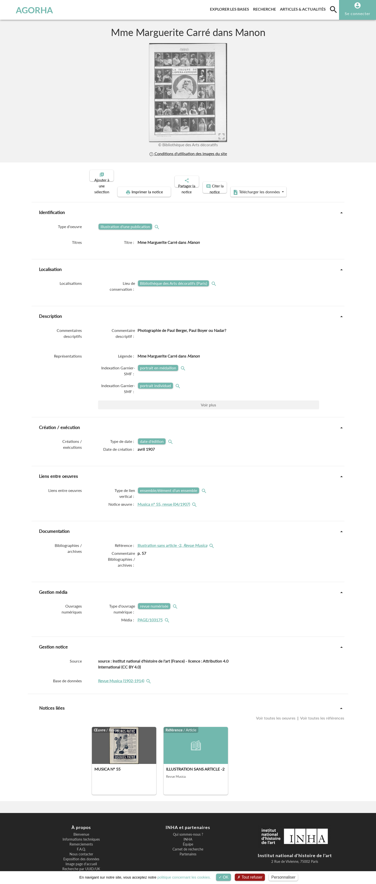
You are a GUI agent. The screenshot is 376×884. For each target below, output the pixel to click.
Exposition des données (81, 842)
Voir (208, 387)
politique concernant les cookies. (184, 877)
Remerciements (81, 827)
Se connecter (357, 13)
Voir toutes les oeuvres (276, 701)
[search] (333, 9)
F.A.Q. (81, 832)
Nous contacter (81, 837)
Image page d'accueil (81, 847)
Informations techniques (81, 822)
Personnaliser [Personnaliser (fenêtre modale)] (283, 877)
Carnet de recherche (187, 832)
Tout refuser (249, 877)
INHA (188, 822)
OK (224, 877)
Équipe (188, 827)
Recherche (265, 8)
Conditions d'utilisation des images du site (188, 153)
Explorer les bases (230, 8)
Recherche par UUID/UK (81, 852)
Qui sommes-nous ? (188, 817)
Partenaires (188, 837)
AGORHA (30, 10)
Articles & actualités (304, 8)
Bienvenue (81, 817)
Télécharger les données (301, 175)
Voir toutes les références (321, 701)
